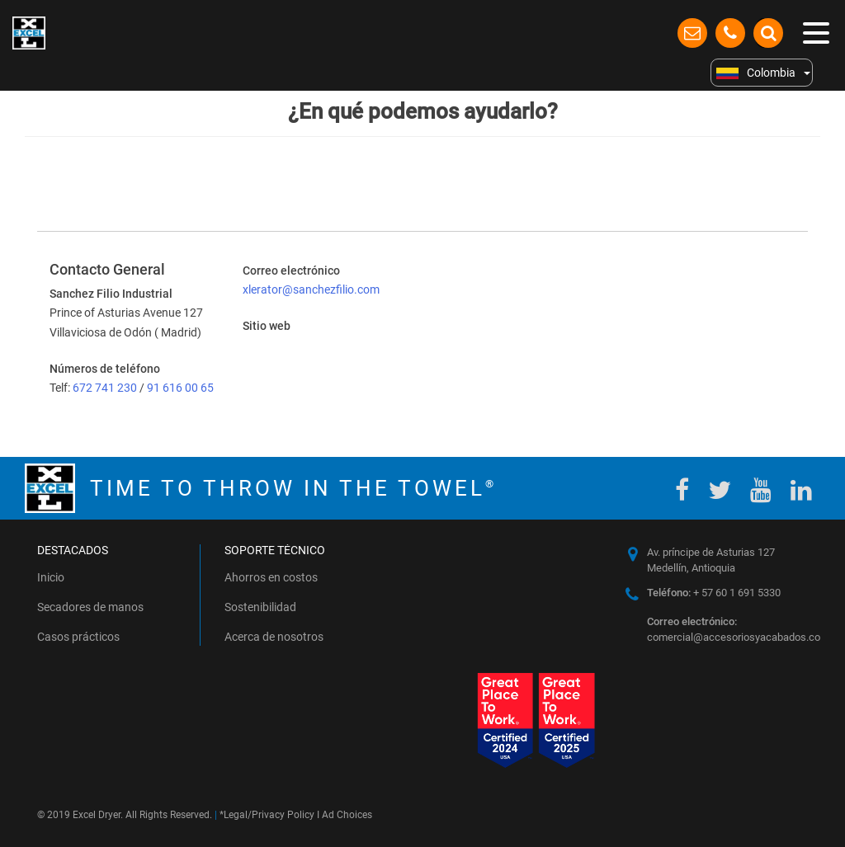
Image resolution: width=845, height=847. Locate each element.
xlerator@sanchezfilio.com (311, 289)
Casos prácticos (78, 636)
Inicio (50, 577)
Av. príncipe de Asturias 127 (711, 552)
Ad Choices (347, 815)
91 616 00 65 (180, 387)
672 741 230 (106, 387)
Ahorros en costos (271, 577)
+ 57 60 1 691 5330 (714, 592)
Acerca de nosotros (273, 636)
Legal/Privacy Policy (269, 815)
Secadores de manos (90, 607)
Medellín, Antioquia (691, 568)
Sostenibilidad (260, 607)
